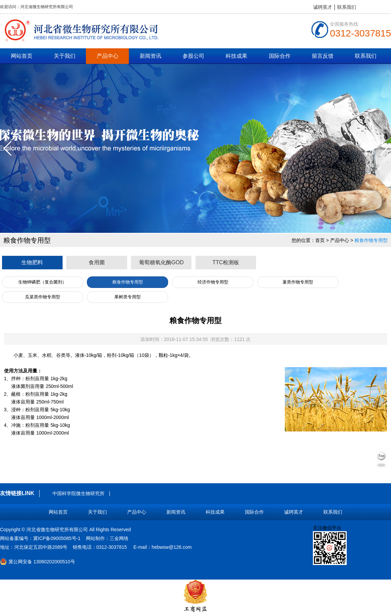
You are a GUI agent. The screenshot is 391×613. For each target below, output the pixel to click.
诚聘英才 (322, 7)
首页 (320, 240)
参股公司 (193, 56)
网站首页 (21, 56)
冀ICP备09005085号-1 (56, 538)
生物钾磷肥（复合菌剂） (42, 282)
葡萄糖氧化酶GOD (161, 262)
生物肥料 (32, 262)
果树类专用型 (127, 296)
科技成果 (236, 56)
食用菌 (97, 262)
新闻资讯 (150, 56)
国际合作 (280, 56)
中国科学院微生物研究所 (78, 493)
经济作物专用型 (213, 282)
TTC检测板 (225, 262)
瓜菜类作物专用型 (42, 296)
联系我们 (346, 7)
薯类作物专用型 (297, 282)
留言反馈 (323, 56)
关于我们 (64, 56)
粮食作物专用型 (371, 240)
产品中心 (107, 56)
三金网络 (119, 538)
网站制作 (95, 538)
